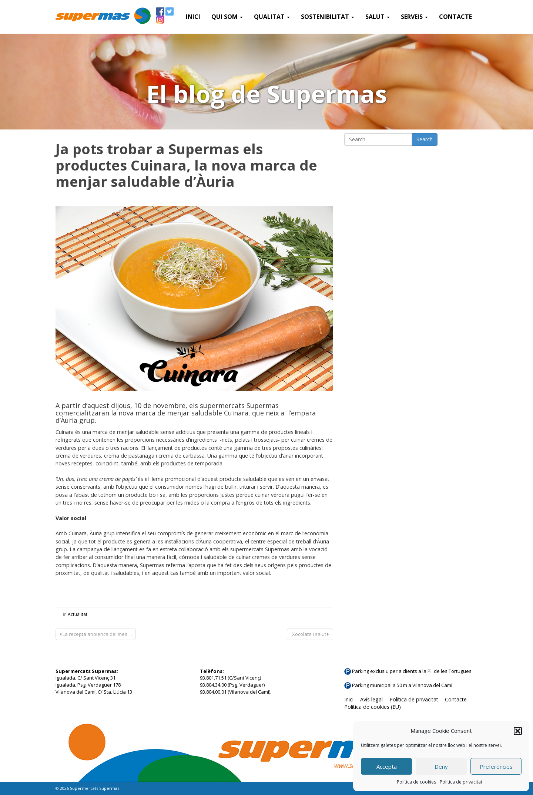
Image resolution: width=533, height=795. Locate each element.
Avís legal (371, 699)
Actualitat (77, 614)
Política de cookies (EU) (372, 706)
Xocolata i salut (310, 634)
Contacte (455, 17)
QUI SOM (227, 17)
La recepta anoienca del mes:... (96, 634)
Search (424, 139)
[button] (518, 731)
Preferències (496, 766)
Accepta (386, 766)
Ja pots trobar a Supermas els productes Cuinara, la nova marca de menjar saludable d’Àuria (186, 165)
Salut (377, 17)
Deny (441, 766)
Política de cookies (416, 782)
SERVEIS (414, 17)
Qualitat (272, 17)
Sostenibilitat (327, 17)
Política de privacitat (461, 782)
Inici (193, 17)
